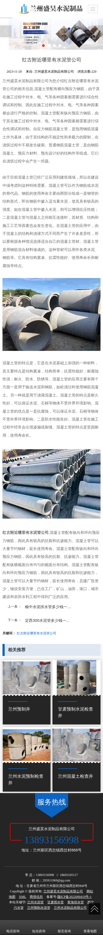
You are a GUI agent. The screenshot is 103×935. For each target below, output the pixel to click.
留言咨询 (64, 927)
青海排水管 (75, 902)
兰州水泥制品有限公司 (70, 908)
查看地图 (90, 927)
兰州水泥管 (35, 902)
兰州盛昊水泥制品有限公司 (63, 891)
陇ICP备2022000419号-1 (74, 897)
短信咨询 (38, 927)
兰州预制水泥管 (38, 908)
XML (22, 897)
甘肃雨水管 (55, 902)
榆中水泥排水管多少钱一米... (49, 607)
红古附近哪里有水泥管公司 (36, 633)
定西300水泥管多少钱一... (47, 620)
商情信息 (36, 897)
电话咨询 (13, 927)
